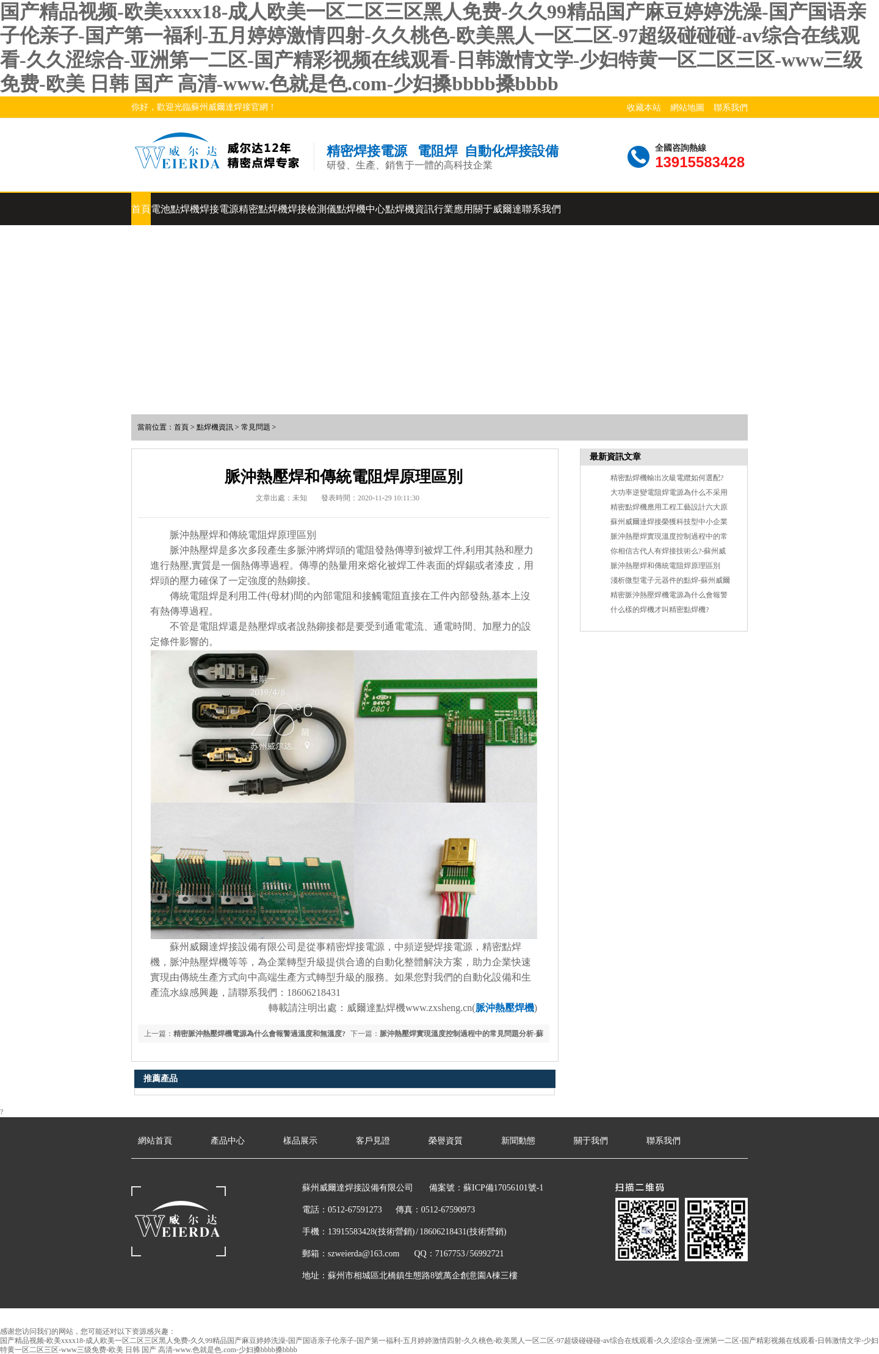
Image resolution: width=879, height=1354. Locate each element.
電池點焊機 (175, 209)
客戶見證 (373, 1140)
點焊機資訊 (409, 209)
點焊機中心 (360, 209)
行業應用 (453, 209)
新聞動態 (518, 1140)
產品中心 (228, 1140)
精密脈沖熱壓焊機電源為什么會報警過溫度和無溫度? (259, 1033)
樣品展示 (300, 1140)
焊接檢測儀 (312, 209)
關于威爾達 (497, 209)
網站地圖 (687, 107)
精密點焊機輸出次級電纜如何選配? (666, 478)
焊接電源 (219, 209)
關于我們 (591, 1140)
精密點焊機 (263, 209)
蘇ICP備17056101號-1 (503, 1187)
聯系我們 (731, 107)
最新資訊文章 (615, 456)
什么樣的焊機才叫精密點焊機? (659, 609)
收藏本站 (644, 107)
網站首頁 (155, 1140)
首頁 (141, 209)
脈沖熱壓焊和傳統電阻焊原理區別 (665, 565)
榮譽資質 (446, 1140)
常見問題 (255, 427)
